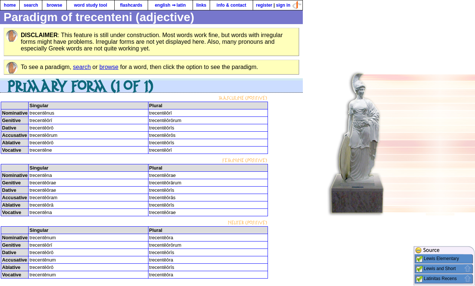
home (10, 5)
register (264, 5)
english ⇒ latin (170, 5)
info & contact (231, 5)
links (201, 5)
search (31, 5)
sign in (283, 5)
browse (54, 5)
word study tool (90, 5)
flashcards (131, 5)
